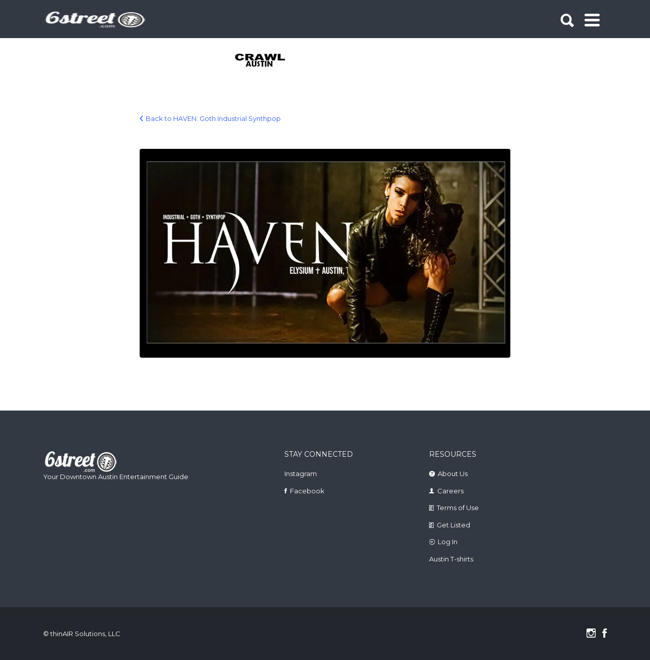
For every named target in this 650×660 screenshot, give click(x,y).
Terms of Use (458, 508)
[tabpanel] (266, 61)
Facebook (307, 491)
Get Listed (453, 525)
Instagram (300, 473)
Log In (448, 542)
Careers (450, 491)
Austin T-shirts (451, 559)
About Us (453, 473)
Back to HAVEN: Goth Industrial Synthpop (213, 118)
